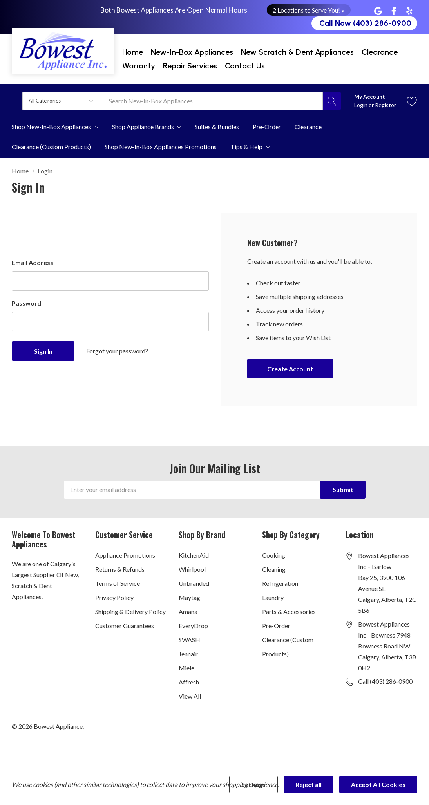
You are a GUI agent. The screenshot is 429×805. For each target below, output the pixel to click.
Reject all (308, 784)
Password (26, 303)
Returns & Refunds (120, 569)
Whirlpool (192, 569)
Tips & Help (246, 147)
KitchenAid (194, 555)
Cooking (273, 555)
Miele (186, 668)
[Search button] (332, 101)
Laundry (273, 597)
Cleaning (274, 569)
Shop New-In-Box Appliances (51, 127)
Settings (253, 784)
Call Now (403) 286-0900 (365, 23)
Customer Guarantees (124, 625)
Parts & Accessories (289, 611)
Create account (290, 369)
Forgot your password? (117, 351)
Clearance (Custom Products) (287, 646)
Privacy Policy (114, 597)
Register (385, 105)
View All (190, 696)
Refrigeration (280, 583)
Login (361, 105)
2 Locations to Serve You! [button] (309, 10)
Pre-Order (276, 625)
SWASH (189, 639)
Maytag (189, 597)
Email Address (32, 262)
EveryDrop (193, 625)
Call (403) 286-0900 (385, 681)
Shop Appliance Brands (143, 127)
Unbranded (194, 583)
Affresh (189, 682)
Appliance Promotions (125, 555)
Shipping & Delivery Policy (130, 611)
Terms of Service (117, 583)
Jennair (188, 653)
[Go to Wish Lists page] (412, 100)
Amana (188, 611)
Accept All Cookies (378, 784)
